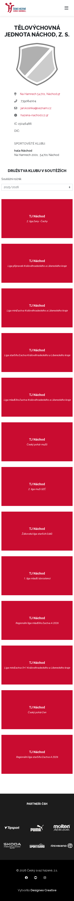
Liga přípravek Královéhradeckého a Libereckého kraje (37, 265)
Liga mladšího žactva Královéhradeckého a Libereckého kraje (37, 399)
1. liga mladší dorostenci (37, 578)
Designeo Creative (43, 890)
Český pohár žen (37, 712)
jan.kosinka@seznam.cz (36, 108)
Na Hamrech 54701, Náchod (40, 94)
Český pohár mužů (37, 444)
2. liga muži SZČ (37, 489)
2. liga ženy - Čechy (37, 221)
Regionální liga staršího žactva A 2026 (37, 757)
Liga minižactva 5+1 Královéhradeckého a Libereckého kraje (37, 667)
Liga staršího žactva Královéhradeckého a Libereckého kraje (37, 355)
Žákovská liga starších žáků (37, 533)
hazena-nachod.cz (34, 115)
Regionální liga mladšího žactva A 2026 (37, 623)
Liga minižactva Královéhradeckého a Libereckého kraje (37, 310)
